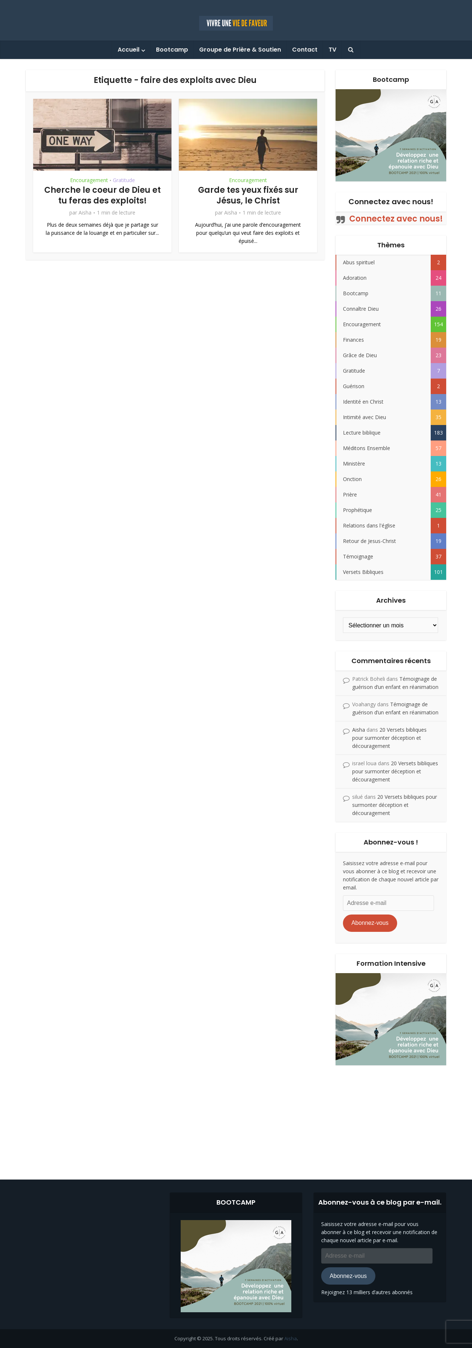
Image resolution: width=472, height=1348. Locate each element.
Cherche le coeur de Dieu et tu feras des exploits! (102, 195)
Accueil (128, 49)
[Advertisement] (236, 1116)
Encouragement (89, 180)
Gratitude (124, 180)
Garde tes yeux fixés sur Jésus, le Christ (248, 195)
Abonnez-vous (370, 923)
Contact (304, 49)
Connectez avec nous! (390, 201)
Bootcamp (172, 49)
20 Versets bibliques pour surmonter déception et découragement (389, 737)
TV (332, 49)
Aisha (85, 212)
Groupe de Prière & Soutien (240, 49)
